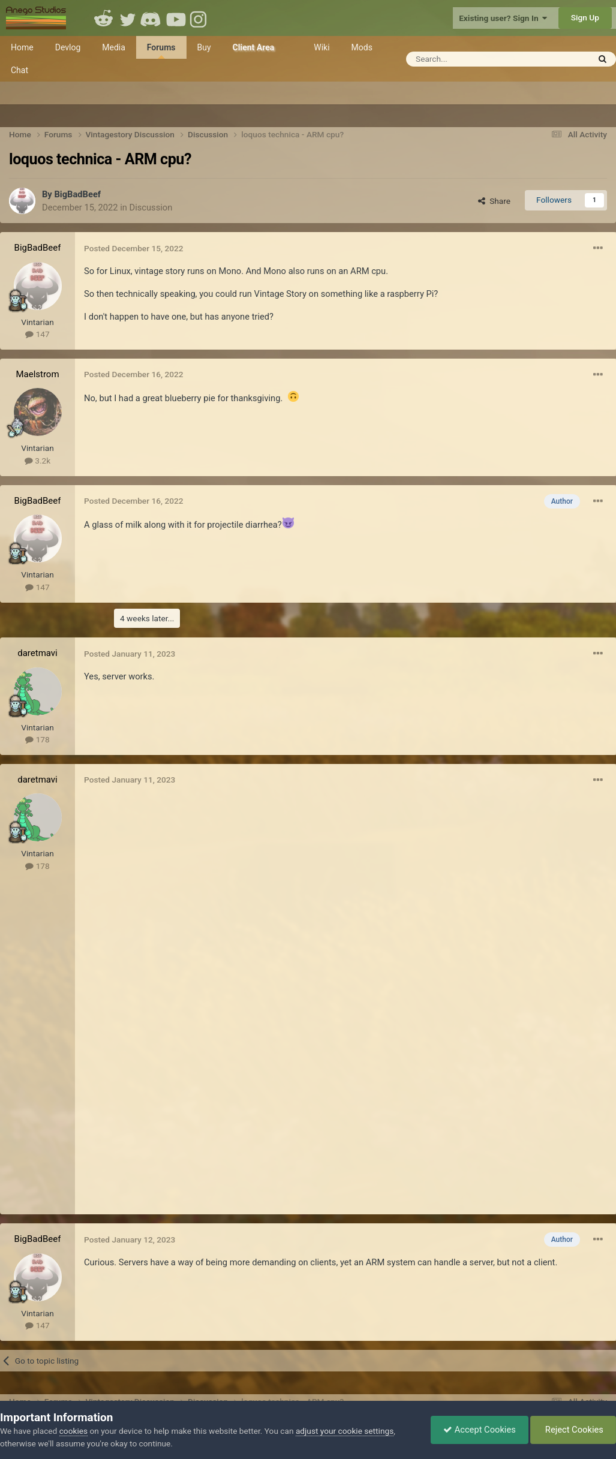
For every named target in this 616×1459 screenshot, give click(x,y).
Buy (204, 47)
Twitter (128, 18)
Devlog (68, 47)
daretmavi (37, 653)
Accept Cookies (479, 1429)
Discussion (151, 207)
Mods (361, 47)
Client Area (254, 47)
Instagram (200, 18)
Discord (152, 18)
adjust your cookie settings (344, 1431)
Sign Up (585, 17)
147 (37, 334)
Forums (161, 51)
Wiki (321, 47)
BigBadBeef (77, 194)
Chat (19, 70)
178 (37, 739)
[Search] (485, 59)
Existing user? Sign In (503, 18)
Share (494, 201)
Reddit (104, 18)
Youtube (176, 18)
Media (113, 47)
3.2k (37, 460)
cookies (73, 1431)
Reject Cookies (573, 1429)
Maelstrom (37, 374)
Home (22, 47)
